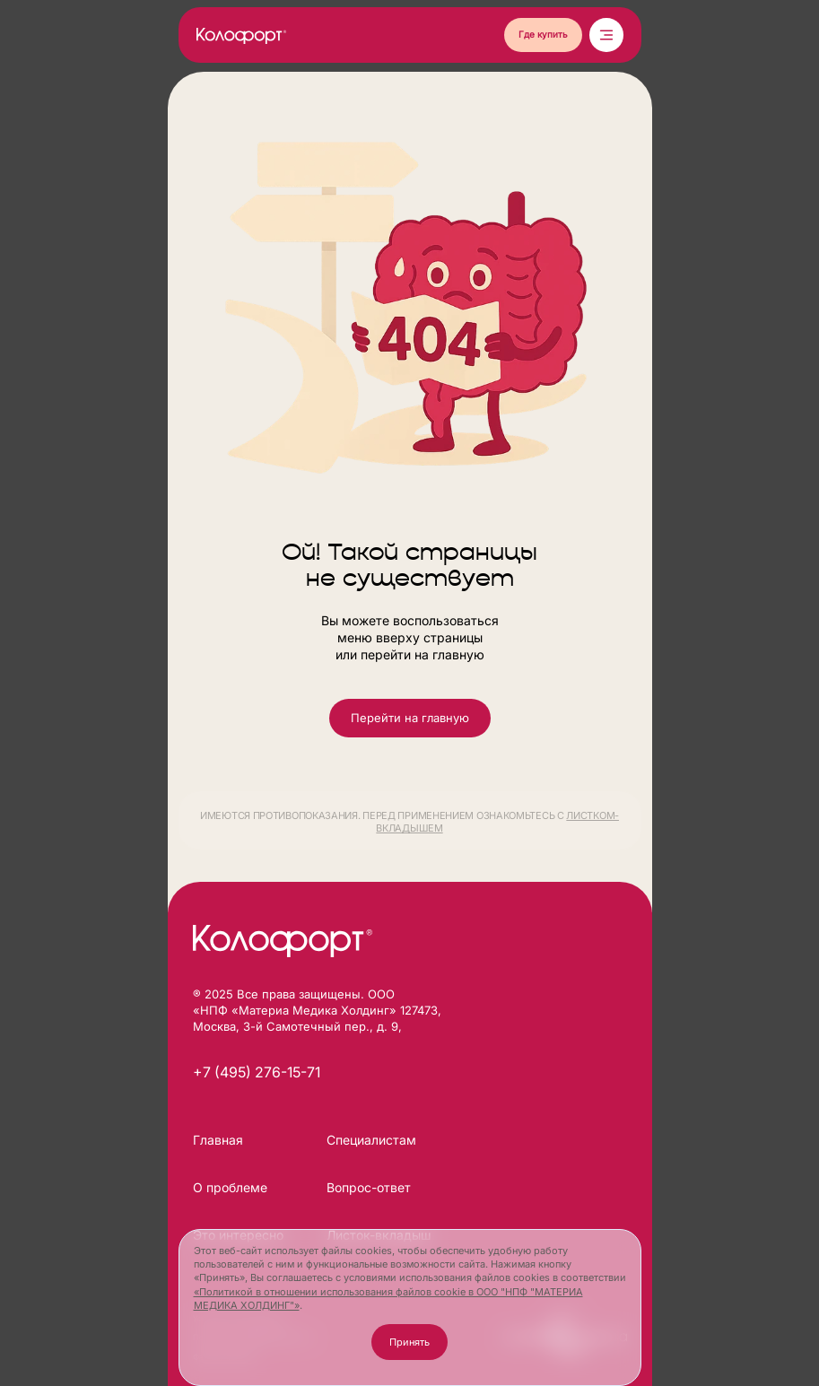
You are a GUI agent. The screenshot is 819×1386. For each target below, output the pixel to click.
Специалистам (371, 1139)
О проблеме (230, 1187)
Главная (218, 1139)
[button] (543, 35)
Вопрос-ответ (369, 1187)
